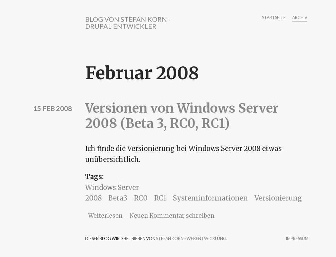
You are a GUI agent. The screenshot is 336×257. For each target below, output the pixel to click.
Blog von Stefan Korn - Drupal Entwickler (128, 22)
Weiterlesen (105, 215)
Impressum (297, 239)
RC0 (140, 198)
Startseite (274, 18)
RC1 (160, 198)
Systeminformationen (210, 198)
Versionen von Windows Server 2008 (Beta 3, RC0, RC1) (181, 115)
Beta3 (117, 198)
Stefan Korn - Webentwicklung (191, 238)
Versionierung (278, 198)
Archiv (299, 18)
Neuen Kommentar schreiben (172, 215)
